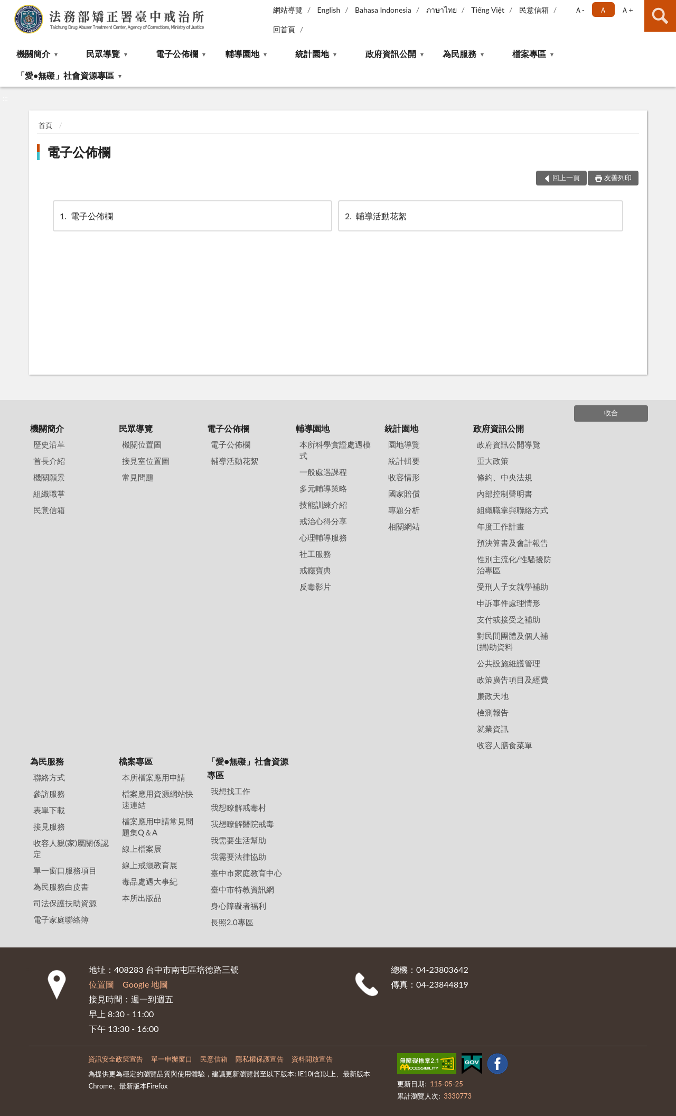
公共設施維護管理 (508, 663)
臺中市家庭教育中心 (246, 873)
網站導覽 (288, 9)
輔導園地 (242, 54)
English (329, 9)
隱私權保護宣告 (260, 1059)
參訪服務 (49, 793)
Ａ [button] (603, 9)
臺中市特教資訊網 (242, 889)
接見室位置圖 (146, 461)
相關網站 (404, 526)
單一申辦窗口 (171, 1059)
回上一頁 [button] (566, 177)
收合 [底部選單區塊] (611, 412)
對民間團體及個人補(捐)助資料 (512, 641)
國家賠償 (404, 493)
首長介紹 (49, 461)
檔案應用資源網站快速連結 (157, 799)
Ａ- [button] (580, 9)
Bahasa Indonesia (383, 9)
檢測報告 (493, 712)
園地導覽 (404, 444)
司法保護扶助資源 (65, 903)
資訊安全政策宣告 (115, 1059)
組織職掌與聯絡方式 (512, 510)
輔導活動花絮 (375, 216)
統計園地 (312, 54)
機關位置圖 (142, 444)
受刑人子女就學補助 (512, 586)
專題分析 (404, 510)
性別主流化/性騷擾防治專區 (514, 564)
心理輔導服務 (323, 537)
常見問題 (138, 477)
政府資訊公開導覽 (508, 444)
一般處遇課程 (323, 472)
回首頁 (284, 29)
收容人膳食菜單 (504, 745)
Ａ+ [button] (627, 9)
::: (8, 8)
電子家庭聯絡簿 (61, 919)
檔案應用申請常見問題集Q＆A (157, 826)
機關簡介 (33, 54)
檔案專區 (529, 54)
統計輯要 (404, 461)
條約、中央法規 (504, 477)
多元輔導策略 (323, 488)
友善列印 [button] (618, 177)
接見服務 (49, 826)
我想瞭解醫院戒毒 (242, 824)
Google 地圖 (145, 984)
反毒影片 (315, 586)
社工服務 (315, 554)
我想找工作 (230, 791)
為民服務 (459, 54)
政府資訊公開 (390, 54)
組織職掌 (49, 493)
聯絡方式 (49, 777)
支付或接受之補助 (508, 619)
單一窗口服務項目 (65, 870)
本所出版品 (142, 898)
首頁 (45, 125)
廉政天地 (493, 696)
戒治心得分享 (323, 521)
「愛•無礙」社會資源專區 (65, 75)
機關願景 (49, 477)
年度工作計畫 (500, 526)
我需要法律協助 (238, 856)
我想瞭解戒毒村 (238, 807)
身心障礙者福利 (238, 905)
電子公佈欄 (177, 54)
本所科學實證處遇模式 (335, 450)
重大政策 (493, 461)
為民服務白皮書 (61, 886)
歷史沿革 (49, 444)
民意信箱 (534, 9)
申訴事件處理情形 (508, 603)
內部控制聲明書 (504, 493)
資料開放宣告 (312, 1059)
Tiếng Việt (487, 9)
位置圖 (101, 984)
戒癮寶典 (315, 570)
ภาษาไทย (441, 9)
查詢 (660, 16)
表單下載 (49, 810)
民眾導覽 (103, 54)
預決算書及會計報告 (512, 542)
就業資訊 (493, 728)
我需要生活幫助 (238, 840)
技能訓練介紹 (323, 504)
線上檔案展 (142, 848)
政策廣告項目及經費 (512, 679)
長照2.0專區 (232, 922)
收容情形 (404, 477)
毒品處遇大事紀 (149, 881)
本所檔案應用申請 (153, 777)
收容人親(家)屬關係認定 (71, 848)
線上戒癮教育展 (149, 865)
